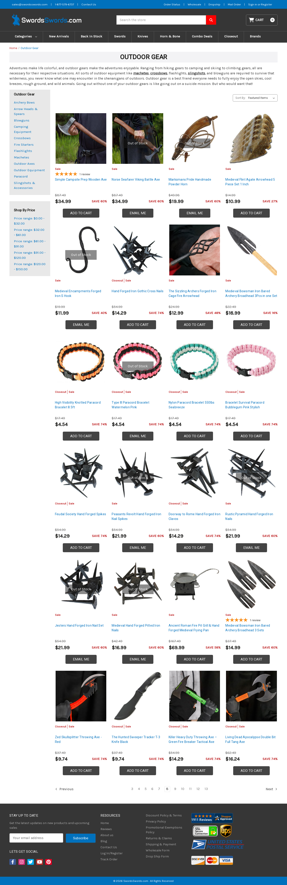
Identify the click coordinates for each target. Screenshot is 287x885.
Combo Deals (202, 36)
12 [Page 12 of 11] (198, 789)
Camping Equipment (22, 129)
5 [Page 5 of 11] (146, 789)
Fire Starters (24, 145)
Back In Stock (91, 36)
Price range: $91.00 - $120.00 (30, 255)
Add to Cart (81, 213)
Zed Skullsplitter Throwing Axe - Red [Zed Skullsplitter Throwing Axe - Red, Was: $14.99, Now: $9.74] (78, 739)
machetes (141, 73)
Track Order (108, 859)
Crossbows (22, 138)
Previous (64, 789)
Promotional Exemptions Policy (164, 830)
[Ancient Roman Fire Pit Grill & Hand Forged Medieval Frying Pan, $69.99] (194, 584)
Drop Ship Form (157, 856)
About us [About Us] (106, 835)
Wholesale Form (158, 850)
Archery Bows (24, 102)
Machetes (21, 157)
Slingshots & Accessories (24, 185)
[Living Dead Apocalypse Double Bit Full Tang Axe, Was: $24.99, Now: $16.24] (251, 696)
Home (104, 823)
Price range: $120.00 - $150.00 (30, 266)
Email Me (138, 213)
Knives (142, 36)
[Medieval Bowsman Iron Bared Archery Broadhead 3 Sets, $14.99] (251, 584)
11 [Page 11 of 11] (190, 789)
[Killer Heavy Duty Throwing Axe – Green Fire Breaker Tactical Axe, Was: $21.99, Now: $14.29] (194, 696)
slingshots (196, 73)
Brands (255, 36)
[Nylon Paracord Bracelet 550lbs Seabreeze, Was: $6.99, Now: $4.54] (194, 361)
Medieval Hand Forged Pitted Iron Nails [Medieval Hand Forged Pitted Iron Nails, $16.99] (136, 628)
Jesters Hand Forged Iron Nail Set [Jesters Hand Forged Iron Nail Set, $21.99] (79, 625)
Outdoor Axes (24, 164)
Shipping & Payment (161, 844)
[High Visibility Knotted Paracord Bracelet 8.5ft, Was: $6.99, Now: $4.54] (81, 361)
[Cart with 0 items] (262, 20)
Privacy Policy (156, 821)
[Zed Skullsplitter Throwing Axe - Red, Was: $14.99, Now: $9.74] (81, 696)
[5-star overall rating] (81, 174)
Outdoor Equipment (29, 170)
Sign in (253, 4)
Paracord (21, 176)
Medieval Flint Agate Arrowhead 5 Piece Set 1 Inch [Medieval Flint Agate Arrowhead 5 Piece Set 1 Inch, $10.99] (250, 182)
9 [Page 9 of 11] (175, 789)
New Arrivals (59, 36)
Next (271, 789)
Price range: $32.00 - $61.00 (29, 232)
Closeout (231, 36)
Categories (26, 36)
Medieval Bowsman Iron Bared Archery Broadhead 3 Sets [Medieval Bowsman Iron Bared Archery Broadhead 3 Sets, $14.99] (247, 628)
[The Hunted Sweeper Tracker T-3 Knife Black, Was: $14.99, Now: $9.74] (137, 696)
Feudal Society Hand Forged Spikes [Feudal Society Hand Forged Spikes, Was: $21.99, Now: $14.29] (80, 514)
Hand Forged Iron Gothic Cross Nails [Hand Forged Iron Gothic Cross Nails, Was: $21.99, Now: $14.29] (137, 291)
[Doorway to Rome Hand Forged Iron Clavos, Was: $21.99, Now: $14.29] (194, 473)
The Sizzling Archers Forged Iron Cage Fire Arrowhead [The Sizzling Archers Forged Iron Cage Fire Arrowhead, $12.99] (192, 293)
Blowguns (21, 120)
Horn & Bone (170, 36)
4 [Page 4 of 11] (139, 789)
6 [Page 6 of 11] (152, 789)
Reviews (106, 829)
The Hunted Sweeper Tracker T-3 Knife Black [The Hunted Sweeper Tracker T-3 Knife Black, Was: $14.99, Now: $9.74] (136, 739)
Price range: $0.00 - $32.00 (29, 220)
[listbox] (262, 98)
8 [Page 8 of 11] (167, 789)
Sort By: (240, 98)
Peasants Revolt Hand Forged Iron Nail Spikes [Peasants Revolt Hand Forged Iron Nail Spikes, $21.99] (136, 516)
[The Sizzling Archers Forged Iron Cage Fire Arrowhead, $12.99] (194, 250)
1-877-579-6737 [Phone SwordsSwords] (64, 4)
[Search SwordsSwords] (211, 20)
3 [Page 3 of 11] (132, 789)
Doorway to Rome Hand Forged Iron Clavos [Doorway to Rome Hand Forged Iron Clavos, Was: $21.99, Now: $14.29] (194, 516)
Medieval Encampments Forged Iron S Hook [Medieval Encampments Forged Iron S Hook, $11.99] (78, 293)
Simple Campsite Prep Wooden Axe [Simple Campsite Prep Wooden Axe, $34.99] (81, 179)
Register (266, 4)
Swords (120, 36)
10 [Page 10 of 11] (182, 789)
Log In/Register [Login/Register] (111, 853)
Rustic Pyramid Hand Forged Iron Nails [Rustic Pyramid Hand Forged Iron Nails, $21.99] (249, 516)
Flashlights (23, 151)
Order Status (172, 4)
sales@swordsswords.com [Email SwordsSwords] (30, 4)
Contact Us (108, 847)
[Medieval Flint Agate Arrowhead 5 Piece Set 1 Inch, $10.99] (251, 138)
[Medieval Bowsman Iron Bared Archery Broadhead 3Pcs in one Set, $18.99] (251, 250)
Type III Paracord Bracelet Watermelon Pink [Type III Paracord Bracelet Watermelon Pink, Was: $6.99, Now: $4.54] (130, 405)
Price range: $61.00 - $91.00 (30, 243)
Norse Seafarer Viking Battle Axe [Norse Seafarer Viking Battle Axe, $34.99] (136, 179)
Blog (103, 841)
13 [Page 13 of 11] (206, 789)
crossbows (158, 73)
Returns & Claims (159, 838)
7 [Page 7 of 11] (159, 789)
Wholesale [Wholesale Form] (194, 4)
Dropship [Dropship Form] (214, 4)
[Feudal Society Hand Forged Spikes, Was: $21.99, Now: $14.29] (81, 473)
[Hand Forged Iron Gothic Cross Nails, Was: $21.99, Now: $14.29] (137, 250)
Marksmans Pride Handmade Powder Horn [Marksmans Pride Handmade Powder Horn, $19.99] (190, 182)
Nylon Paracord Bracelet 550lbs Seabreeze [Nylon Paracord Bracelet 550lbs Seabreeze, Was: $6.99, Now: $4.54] (192, 405)
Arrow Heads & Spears (26, 111)
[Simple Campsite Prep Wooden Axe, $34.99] (81, 138)
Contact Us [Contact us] (88, 4)
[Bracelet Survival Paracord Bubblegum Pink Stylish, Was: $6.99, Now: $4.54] (251, 361)
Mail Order (234, 4)
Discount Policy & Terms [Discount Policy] (164, 815)
